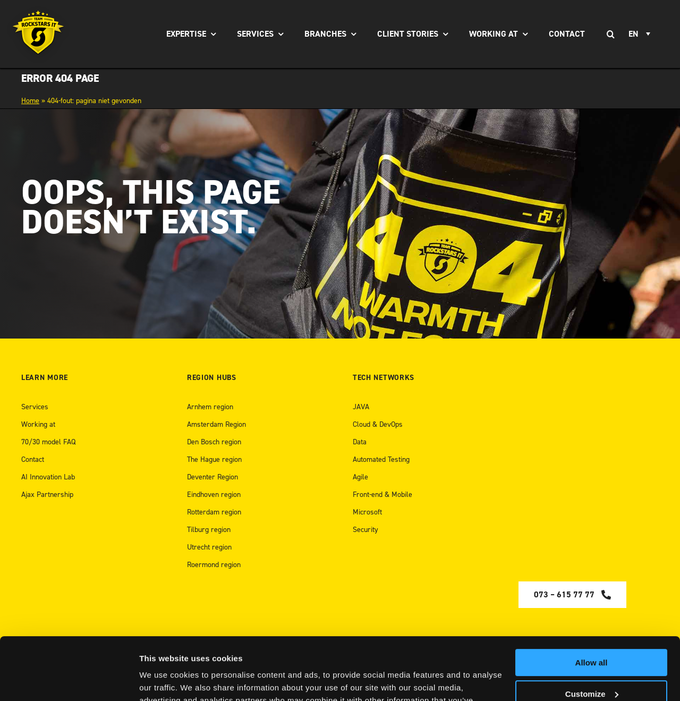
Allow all (591, 600)
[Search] (610, 34)
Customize (591, 631)
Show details (164, 680)
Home (30, 101)
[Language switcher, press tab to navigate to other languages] (641, 34)
